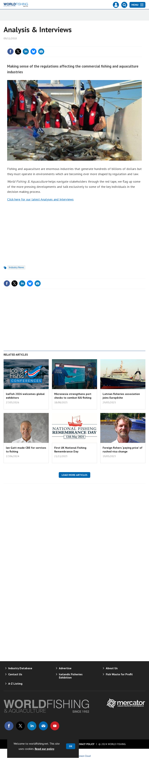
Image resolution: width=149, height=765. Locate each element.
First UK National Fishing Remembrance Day (70, 449)
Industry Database (20, 668)
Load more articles (74, 475)
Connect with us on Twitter (20, 726)
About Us (112, 668)
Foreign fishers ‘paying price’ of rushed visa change (122, 449)
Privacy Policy (85, 744)
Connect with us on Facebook (9, 726)
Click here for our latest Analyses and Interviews (40, 199)
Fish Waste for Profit (119, 674)
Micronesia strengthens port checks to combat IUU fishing (72, 395)
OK (70, 746)
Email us (43, 726)
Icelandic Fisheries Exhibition (71, 675)
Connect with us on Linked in (32, 726)
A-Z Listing (15, 683)
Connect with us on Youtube (54, 726)
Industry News (16, 267)
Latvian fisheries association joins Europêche (121, 395)
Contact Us (15, 674)
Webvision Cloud (83, 755)
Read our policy (44, 749)
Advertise (65, 668)
